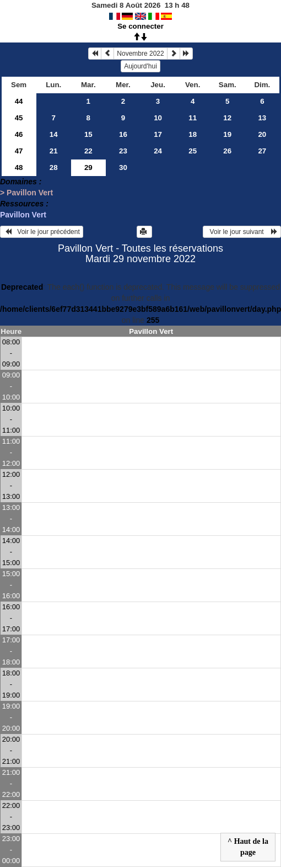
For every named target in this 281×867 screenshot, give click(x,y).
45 (19, 118)
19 (227, 134)
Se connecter (140, 26)
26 (227, 151)
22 (88, 151)
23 (123, 151)
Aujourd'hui (140, 66)
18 (192, 134)
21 (54, 151)
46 (19, 134)
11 (192, 118)
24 (158, 151)
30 (123, 167)
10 (158, 118)
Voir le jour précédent (41, 232)
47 (19, 151)
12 (227, 118)
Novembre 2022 (140, 53)
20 (262, 134)
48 (19, 167)
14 (54, 134)
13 (262, 118)
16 (123, 134)
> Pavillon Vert (26, 192)
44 (19, 101)
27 (262, 151)
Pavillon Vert (23, 214)
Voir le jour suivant (242, 232)
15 (88, 134)
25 (192, 151)
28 (54, 167)
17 (158, 134)
